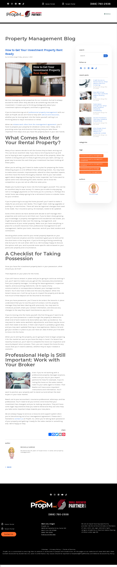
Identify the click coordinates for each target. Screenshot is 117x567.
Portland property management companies (91, 159)
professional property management (43, 112)
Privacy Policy (55, 549)
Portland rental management (90, 172)
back (8, 467)
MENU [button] (107, 14)
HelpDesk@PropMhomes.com (82, 553)
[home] (15, 14)
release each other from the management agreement (34, 124)
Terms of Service (69, 549)
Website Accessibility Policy (103, 553)
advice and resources (50, 115)
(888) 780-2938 (100, 3)
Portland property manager (90, 168)
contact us (19, 419)
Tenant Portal (68, 4)
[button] (8, 4)
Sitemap (45, 549)
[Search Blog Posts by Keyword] (91, 55)
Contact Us (8, 534)
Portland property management (91, 155)
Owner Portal (48, 4)
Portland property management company (91, 164)
